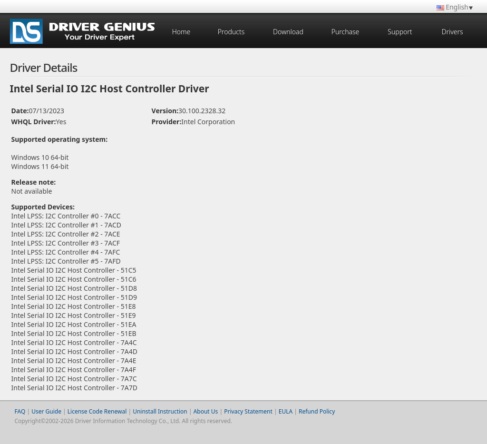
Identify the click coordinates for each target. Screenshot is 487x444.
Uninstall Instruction (160, 411)
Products (231, 31)
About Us (206, 411)
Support (400, 31)
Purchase (345, 31)
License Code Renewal (97, 411)
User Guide (46, 411)
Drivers (452, 31)
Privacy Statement (248, 411)
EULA (285, 411)
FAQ (20, 411)
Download (288, 31)
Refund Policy (317, 411)
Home (181, 31)
